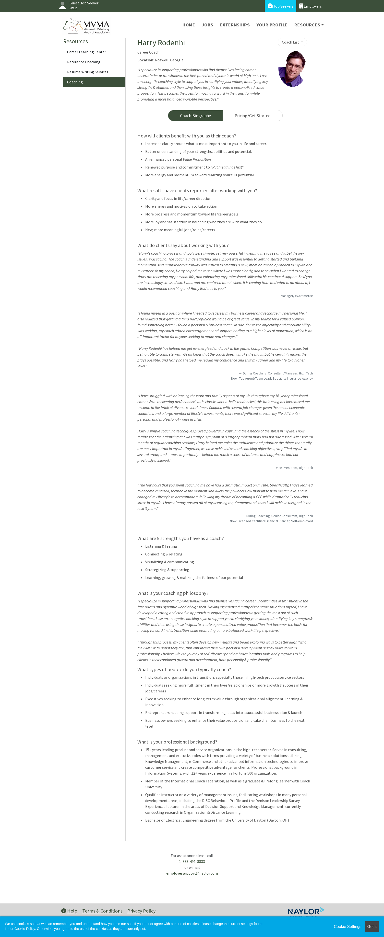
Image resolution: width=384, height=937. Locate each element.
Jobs (207, 25)
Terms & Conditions (102, 911)
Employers (310, 6)
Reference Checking (83, 61)
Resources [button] (307, 25)
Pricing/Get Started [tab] (253, 115)
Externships (235, 25)
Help (69, 911)
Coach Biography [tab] (195, 115)
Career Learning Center (86, 51)
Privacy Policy (141, 911)
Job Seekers (280, 6)
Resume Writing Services (87, 71)
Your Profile (272, 25)
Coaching (75, 81)
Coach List (291, 42)
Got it (372, 927)
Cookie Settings (347, 927)
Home (188, 25)
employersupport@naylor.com (192, 873)
